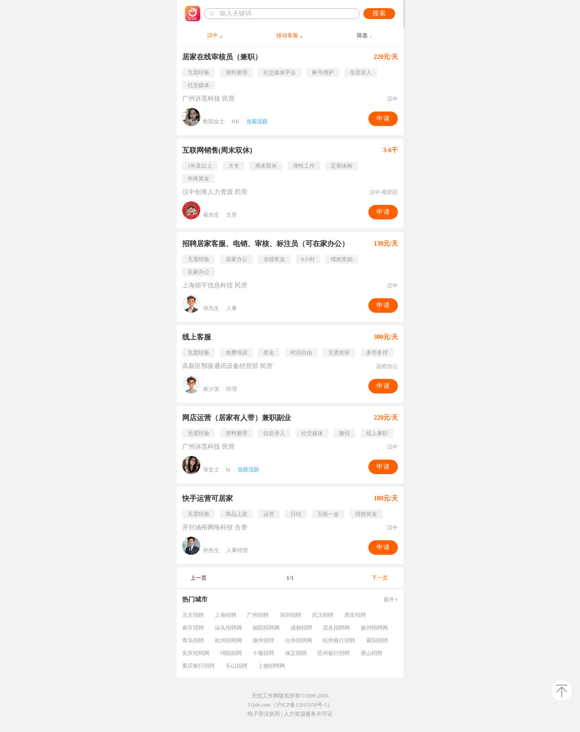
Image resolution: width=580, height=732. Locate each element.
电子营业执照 (263, 714)
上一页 (198, 578)
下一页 (380, 578)
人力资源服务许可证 (308, 714)
